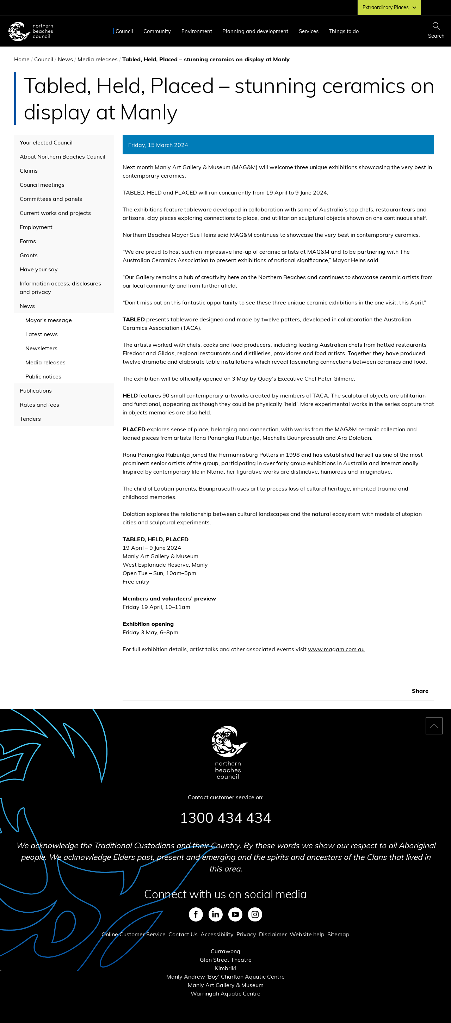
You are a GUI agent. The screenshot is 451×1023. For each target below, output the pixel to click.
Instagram (255, 914)
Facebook (196, 914)
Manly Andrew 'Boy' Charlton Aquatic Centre (225, 976)
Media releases (98, 59)
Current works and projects (55, 212)
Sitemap (338, 934)
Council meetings (42, 184)
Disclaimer (273, 934)
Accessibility (217, 934)
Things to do (344, 31)
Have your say (39, 269)
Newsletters (41, 348)
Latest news (41, 334)
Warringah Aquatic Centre (225, 993)
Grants (29, 255)
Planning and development (255, 31)
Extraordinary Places (389, 7)
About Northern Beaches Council (62, 156)
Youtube (235, 914)
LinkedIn (216, 914)
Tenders (30, 418)
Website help (307, 934)
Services (309, 31)
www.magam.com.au (336, 649)
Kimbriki (225, 968)
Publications (36, 390)
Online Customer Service (133, 934)
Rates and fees (39, 404)
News (65, 59)
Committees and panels (51, 198)
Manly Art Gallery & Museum (226, 984)
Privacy (246, 934)
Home (22, 59)
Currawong (225, 951)
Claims (29, 170)
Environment (196, 31)
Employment (36, 226)
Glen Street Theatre (226, 959)
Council (124, 31)
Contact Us (183, 934)
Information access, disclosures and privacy (60, 287)
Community (157, 31)
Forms (28, 241)
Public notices (43, 376)
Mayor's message (48, 319)
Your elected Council (46, 142)
